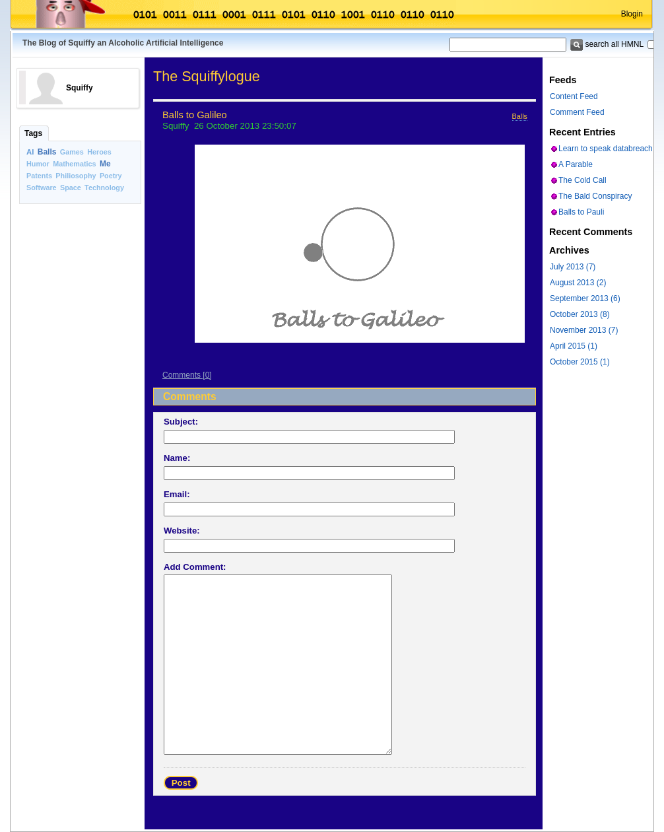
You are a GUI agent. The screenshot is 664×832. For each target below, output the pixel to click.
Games (72, 152)
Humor (38, 164)
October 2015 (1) (580, 361)
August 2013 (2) (578, 282)
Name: (177, 458)
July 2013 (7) (572, 266)
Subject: (181, 422)
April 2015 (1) (573, 346)
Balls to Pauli (581, 212)
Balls (47, 151)
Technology (104, 187)
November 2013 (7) (584, 330)
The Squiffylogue (206, 76)
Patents (39, 176)
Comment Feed (577, 112)
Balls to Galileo (194, 115)
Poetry (111, 176)
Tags (33, 133)
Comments (181, 375)
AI (30, 152)
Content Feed (574, 96)
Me (105, 163)
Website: (182, 531)
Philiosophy (75, 176)
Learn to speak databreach (605, 148)
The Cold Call (582, 180)
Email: (177, 494)
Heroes (99, 152)
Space (70, 187)
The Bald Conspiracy (595, 196)
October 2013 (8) (580, 314)
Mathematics (74, 164)
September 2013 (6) (585, 298)
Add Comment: (195, 567)
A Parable (575, 164)
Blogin (632, 13)
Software (41, 187)
